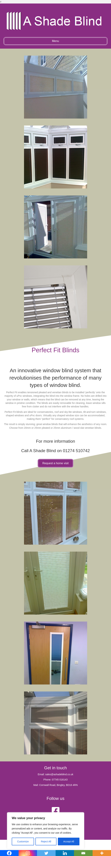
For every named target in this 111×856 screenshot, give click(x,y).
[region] (45, 830)
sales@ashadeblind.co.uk (59, 774)
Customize (23, 841)
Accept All (68, 841)
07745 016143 (60, 779)
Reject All (46, 841)
